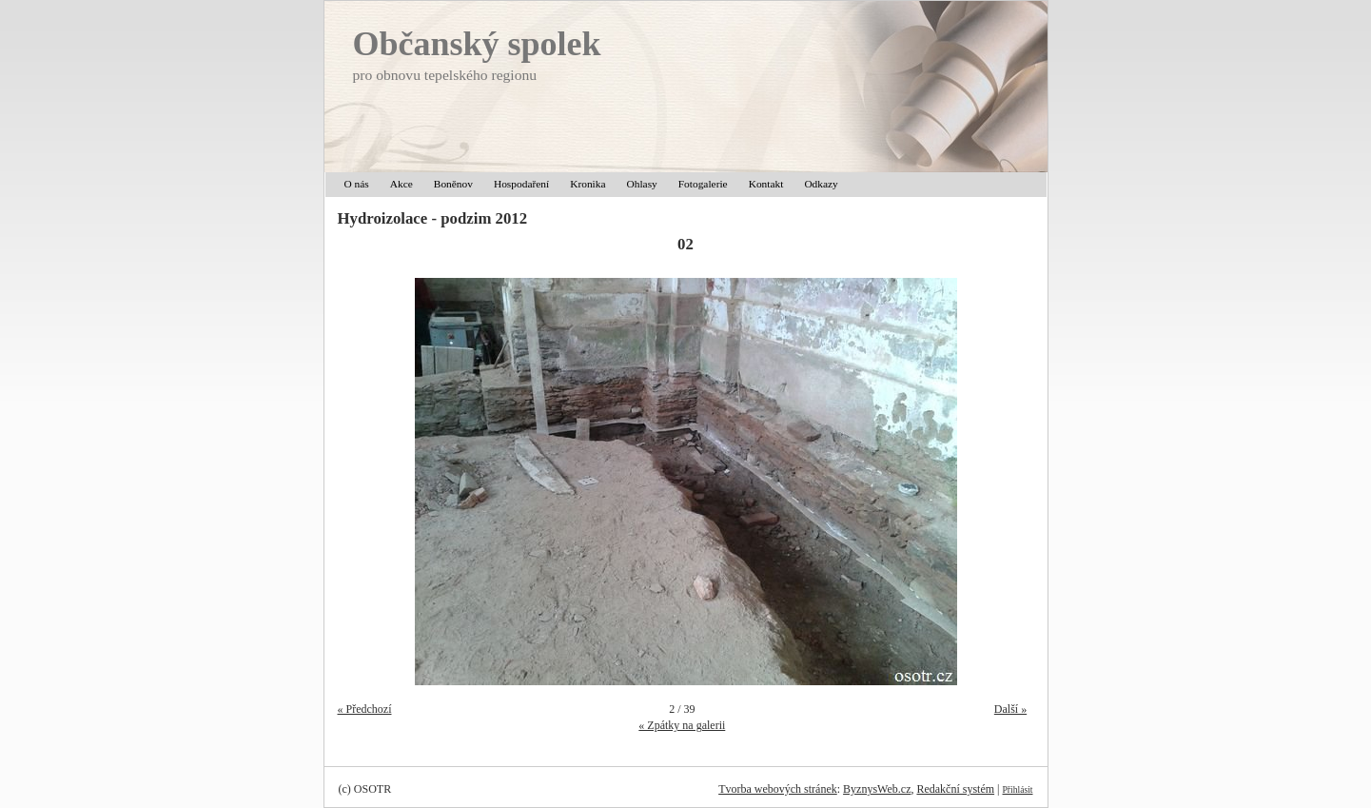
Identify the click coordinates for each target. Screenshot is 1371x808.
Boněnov (453, 183)
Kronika (587, 183)
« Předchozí (365, 709)
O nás (356, 183)
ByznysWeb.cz (877, 789)
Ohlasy (642, 183)
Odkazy (820, 183)
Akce (401, 183)
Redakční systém (955, 789)
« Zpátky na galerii (681, 725)
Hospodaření (521, 183)
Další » (1010, 709)
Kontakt (766, 183)
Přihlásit (1018, 789)
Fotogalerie (703, 183)
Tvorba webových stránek (777, 789)
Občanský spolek (477, 44)
